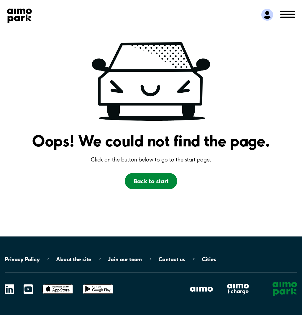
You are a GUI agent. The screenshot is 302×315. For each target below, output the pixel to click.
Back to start (150, 181)
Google (98, 284)
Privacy (22, 258)
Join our (125, 258)
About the (73, 258)
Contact (171, 258)
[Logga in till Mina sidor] (267, 14)
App (58, 284)
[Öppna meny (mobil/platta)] (287, 13)
